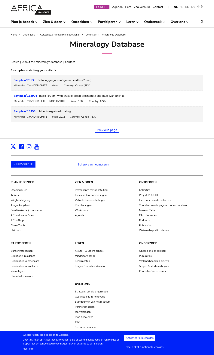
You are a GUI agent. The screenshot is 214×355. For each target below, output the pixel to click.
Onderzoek (29, 34)
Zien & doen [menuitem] (54, 23)
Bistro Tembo (18, 225)
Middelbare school (85, 256)
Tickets (15, 195)
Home (14, 34)
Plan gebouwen (84, 317)
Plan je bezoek (22, 182)
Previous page (107, 130)
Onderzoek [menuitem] (154, 23)
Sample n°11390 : (25, 96)
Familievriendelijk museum (26, 210)
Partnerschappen (85, 307)
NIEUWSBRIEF (23, 164)
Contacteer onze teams (152, 271)
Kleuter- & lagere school (89, 251)
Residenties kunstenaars (25, 261)
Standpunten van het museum (92, 302)
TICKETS (102, 7)
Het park (16, 230)
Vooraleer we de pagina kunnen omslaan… (164, 205)
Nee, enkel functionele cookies (145, 349)
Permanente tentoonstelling (91, 190)
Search (15, 62)
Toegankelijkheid (20, 205)
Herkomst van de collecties (155, 200)
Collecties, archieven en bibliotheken (60, 34)
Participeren (21, 243)
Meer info (28, 350)
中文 (200, 7)
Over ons (82, 284)
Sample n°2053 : (24, 80)
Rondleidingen (83, 205)
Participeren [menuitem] (109, 23)
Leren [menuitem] (132, 23)
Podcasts (144, 220)
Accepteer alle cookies (140, 339)
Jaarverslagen (83, 312)
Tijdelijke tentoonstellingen (91, 195)
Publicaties (145, 225)
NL (176, 7)
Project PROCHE (149, 195)
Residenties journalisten (24, 266)
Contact (158, 7)
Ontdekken (148, 182)
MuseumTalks (147, 210)
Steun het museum (22, 276)
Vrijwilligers (18, 271)
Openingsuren (19, 190)
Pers (128, 7)
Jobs (77, 322)
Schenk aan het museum (93, 164)
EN (187, 7)
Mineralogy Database (114, 34)
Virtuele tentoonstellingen (90, 200)
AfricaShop (17, 220)
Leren (79, 243)
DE (193, 7)
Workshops (81, 210)
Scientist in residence (23, 256)
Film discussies (148, 215)
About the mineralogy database (42, 62)
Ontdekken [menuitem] (81, 23)
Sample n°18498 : (25, 111)
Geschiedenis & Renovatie (90, 296)
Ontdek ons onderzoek (152, 251)
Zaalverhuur (142, 7)
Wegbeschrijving (20, 200)
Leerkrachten (82, 261)
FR (181, 7)
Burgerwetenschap (22, 251)
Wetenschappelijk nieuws (154, 230)
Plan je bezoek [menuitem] (24, 23)
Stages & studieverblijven (90, 266)
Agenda (117, 7)
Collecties (91, 34)
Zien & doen (84, 182)
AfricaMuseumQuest (23, 215)
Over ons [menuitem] (179, 23)
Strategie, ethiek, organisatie (91, 291)
